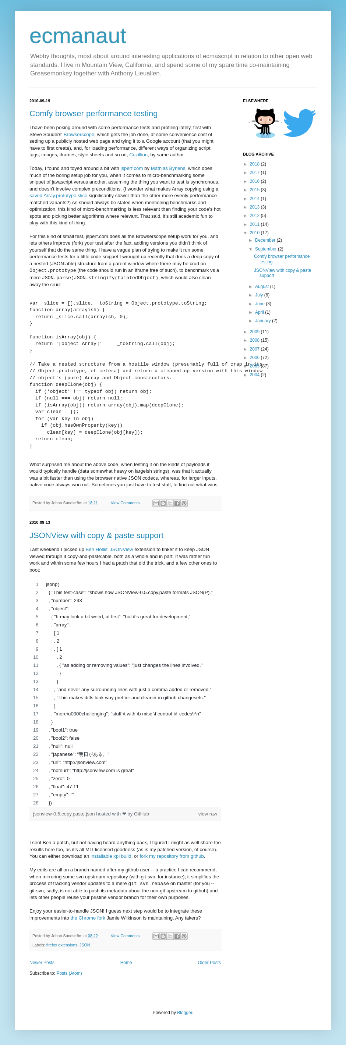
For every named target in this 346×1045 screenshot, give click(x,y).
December (266, 240)
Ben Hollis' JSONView (109, 549)
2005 (255, 366)
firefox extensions (61, 945)
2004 (255, 374)
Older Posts (209, 962)
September (266, 249)
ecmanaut (78, 35)
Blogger (184, 1012)
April (260, 312)
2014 (255, 198)
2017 (255, 172)
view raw (207, 814)
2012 (255, 215)
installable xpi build (111, 856)
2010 (255, 232)
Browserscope (79, 134)
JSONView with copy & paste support (96, 535)
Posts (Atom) (69, 973)
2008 (255, 340)
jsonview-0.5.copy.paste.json (64, 814)
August (262, 286)
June (260, 303)
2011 (255, 224)
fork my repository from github (172, 856)
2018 (255, 164)
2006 (255, 357)
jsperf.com (132, 168)
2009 (255, 331)
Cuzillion (138, 154)
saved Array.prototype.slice (58, 195)
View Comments (125, 503)
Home (126, 962)
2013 (255, 207)
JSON (85, 945)
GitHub (141, 814)
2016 (255, 181)
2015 (255, 189)
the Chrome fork (87, 918)
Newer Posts (41, 962)
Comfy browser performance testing (93, 113)
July (259, 295)
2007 (255, 349)
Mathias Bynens (168, 168)
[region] (125, 693)
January (263, 320)
